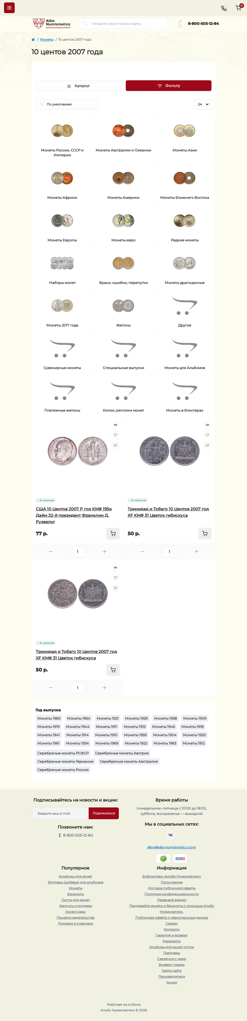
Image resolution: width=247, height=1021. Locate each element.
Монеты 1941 (48, 735)
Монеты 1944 (77, 726)
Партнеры (171, 953)
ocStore (134, 1005)
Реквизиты (172, 941)
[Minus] (51, 551)
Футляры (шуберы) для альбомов (75, 882)
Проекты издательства (76, 918)
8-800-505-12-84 (203, 23)
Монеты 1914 (77, 735)
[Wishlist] (116, 435)
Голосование (172, 882)
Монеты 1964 (78, 718)
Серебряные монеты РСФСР (63, 753)
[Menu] (9, 7)
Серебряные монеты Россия (63, 770)
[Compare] (116, 445)
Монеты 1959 (135, 735)
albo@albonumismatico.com (171, 847)
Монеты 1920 (194, 735)
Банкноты (75, 894)
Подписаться (104, 813)
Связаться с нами (171, 959)
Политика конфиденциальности (171, 894)
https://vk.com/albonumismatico (170, 835)
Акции (171, 982)
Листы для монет (75, 900)
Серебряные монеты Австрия (122, 753)
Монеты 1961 (48, 743)
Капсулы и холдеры (75, 906)
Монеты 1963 (165, 743)
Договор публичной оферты (171, 888)
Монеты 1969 (106, 743)
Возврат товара (172, 965)
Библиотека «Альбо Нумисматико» (171, 876)
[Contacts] (224, 8)
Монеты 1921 (108, 718)
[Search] (85, 23)
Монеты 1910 (106, 735)
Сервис (172, 923)
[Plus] (105, 551)
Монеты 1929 (136, 718)
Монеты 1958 (165, 718)
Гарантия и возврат (171, 935)
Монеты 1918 (192, 726)
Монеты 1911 (106, 726)
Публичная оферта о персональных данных (171, 918)
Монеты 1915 (135, 726)
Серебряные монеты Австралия (129, 761)
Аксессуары (75, 912)
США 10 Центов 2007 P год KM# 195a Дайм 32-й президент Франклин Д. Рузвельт (74, 515)
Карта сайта (172, 971)
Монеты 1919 (48, 726)
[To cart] (113, 534)
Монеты (46, 39)
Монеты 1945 (163, 726)
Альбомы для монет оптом (171, 947)
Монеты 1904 (165, 735)
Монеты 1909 (194, 718)
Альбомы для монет (75, 876)
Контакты (171, 929)
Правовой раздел (171, 900)
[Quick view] (116, 425)
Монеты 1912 (194, 743)
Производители (171, 976)
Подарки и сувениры (75, 923)
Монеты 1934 (77, 743)
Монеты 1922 (136, 743)
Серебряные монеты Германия (65, 761)
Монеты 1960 (49, 718)
